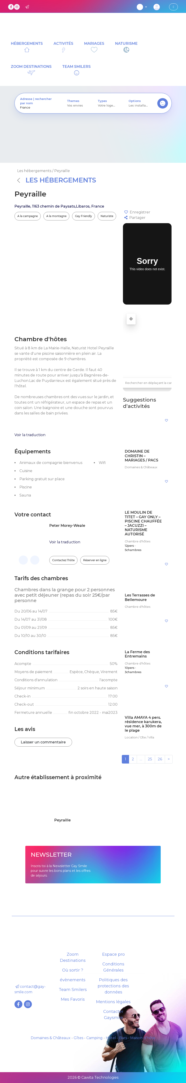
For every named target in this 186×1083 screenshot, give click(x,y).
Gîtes (78, 1038)
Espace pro (113, 954)
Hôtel (111, 1038)
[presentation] (38, 107)
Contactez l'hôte (63, 560)
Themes (73, 101)
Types (102, 101)
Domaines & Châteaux (51, 1038)
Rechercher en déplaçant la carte (150, 383)
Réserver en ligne (94, 560)
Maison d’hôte (142, 1038)
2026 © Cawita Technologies (93, 1077)
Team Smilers (73, 989)
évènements (72, 979)
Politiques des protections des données (113, 986)
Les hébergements (56, 180)
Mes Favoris (73, 999)
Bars (123, 1038)
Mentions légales (113, 1001)
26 (160, 759)
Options (135, 101)
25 (150, 759)
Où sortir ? (72, 970)
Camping (94, 1038)
